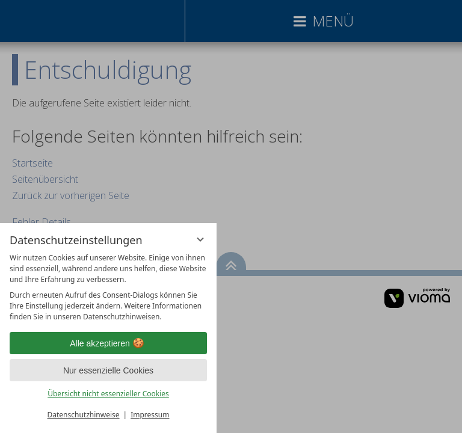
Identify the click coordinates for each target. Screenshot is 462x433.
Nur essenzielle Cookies (108, 370)
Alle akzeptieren (108, 343)
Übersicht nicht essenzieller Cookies (108, 393)
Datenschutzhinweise (84, 415)
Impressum (150, 415)
